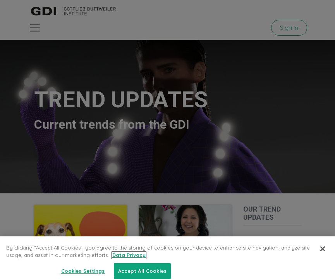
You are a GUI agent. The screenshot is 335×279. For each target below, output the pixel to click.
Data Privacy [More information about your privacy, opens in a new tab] (129, 263)
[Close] (322, 257)
